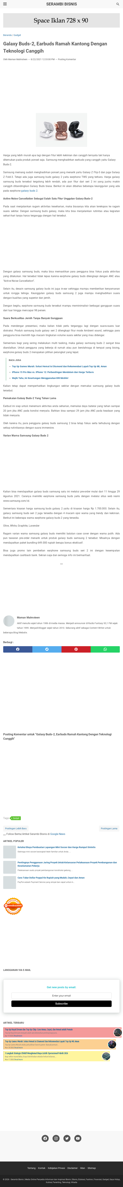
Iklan (82, 1168)
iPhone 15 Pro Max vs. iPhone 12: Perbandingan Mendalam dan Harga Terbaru (53, 372)
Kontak (41, 1168)
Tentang (31, 1168)
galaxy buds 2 (29, 190)
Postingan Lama (109, 828)
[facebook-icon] (45, 1138)
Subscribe (61, 1003)
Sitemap (92, 1168)
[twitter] (47, 649)
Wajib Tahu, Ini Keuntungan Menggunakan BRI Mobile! (40, 378)
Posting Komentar (67, 59)
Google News (57, 834)
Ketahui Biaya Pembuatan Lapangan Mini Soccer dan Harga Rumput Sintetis (56, 847)
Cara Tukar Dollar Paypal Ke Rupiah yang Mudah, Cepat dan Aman (51, 877)
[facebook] (17, 649)
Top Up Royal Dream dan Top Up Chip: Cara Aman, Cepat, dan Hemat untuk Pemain (39, 1029)
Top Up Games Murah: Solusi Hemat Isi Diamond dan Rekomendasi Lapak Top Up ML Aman (59, 366)
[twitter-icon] (66, 1138)
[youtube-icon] (77, 1138)
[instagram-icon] (56, 1138)
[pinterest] (76, 649)
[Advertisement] (61, 87)
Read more (18, 1036)
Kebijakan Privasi (56, 1168)
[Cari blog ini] (118, 4)
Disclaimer (72, 1168)
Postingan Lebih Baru (16, 828)
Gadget (16, 818)
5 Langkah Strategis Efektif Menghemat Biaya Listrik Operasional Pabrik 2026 (36, 1053)
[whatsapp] (105, 649)
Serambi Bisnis (61, 4)
